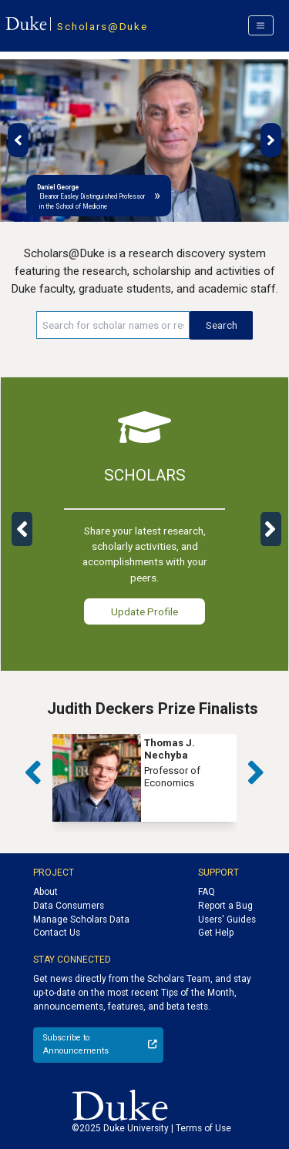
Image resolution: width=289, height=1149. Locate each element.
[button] (18, 140)
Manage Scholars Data (81, 919)
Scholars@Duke (102, 26)
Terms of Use (203, 1128)
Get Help (216, 932)
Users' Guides (227, 919)
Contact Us (56, 932)
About (45, 891)
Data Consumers (68, 905)
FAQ (206, 891)
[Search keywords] (113, 325)
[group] (144, 778)
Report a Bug (225, 905)
